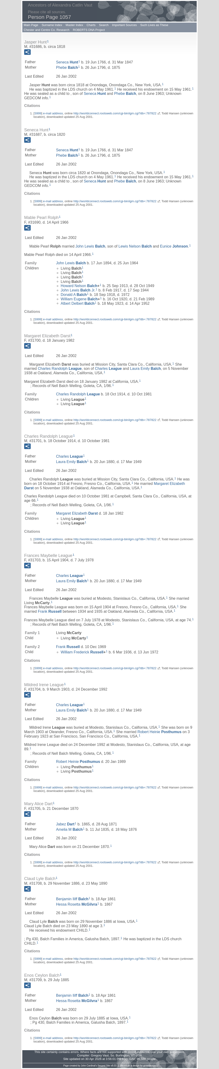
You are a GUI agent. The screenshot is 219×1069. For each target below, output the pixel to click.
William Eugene (79, 299)
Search (104, 25)
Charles (108, 369)
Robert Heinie (159, 732)
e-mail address (53, 113)
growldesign (149, 1065)
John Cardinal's (89, 1065)
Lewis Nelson (135, 246)
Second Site (104, 1065)
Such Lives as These (154, 25)
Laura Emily (145, 369)
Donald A (74, 295)
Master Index (74, 25)
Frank (50, 611)
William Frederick (82, 652)
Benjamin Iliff (72, 899)
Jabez (65, 824)
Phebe (67, 68)
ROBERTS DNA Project (89, 30)
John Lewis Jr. (78, 290)
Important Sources (124, 25)
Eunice (174, 246)
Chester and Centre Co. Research (47, 30)
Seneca (67, 62)
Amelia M (69, 829)
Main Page (31, 25)
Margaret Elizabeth (77, 513)
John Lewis (90, 246)
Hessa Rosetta (76, 904)
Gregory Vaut (100, 1055)
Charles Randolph (60, 369)
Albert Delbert (78, 303)
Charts (90, 25)
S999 (37, 113)
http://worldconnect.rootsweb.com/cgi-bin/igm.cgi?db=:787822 (114, 113)
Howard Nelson (79, 286)
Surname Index (52, 25)
